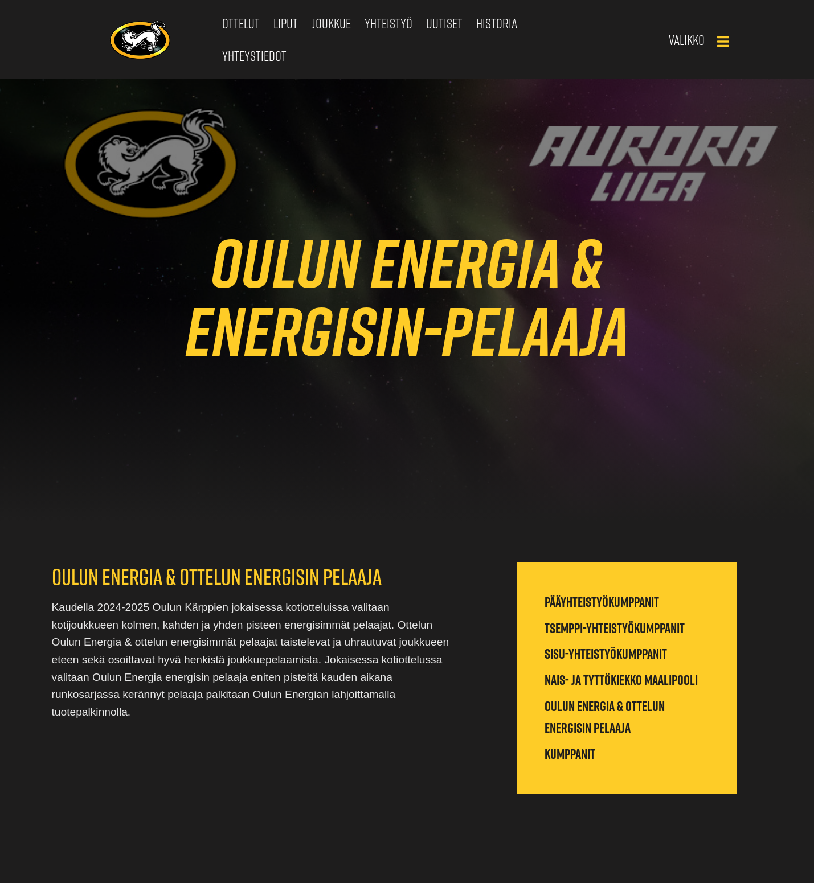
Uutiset (444, 23)
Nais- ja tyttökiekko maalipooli (621, 679)
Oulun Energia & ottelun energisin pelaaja (605, 716)
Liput (285, 23)
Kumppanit (570, 753)
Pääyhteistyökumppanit (602, 601)
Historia (496, 23)
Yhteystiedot (254, 55)
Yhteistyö (388, 23)
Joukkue (331, 23)
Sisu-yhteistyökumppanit (606, 653)
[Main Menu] (723, 41)
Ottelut (241, 23)
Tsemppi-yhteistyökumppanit (615, 628)
